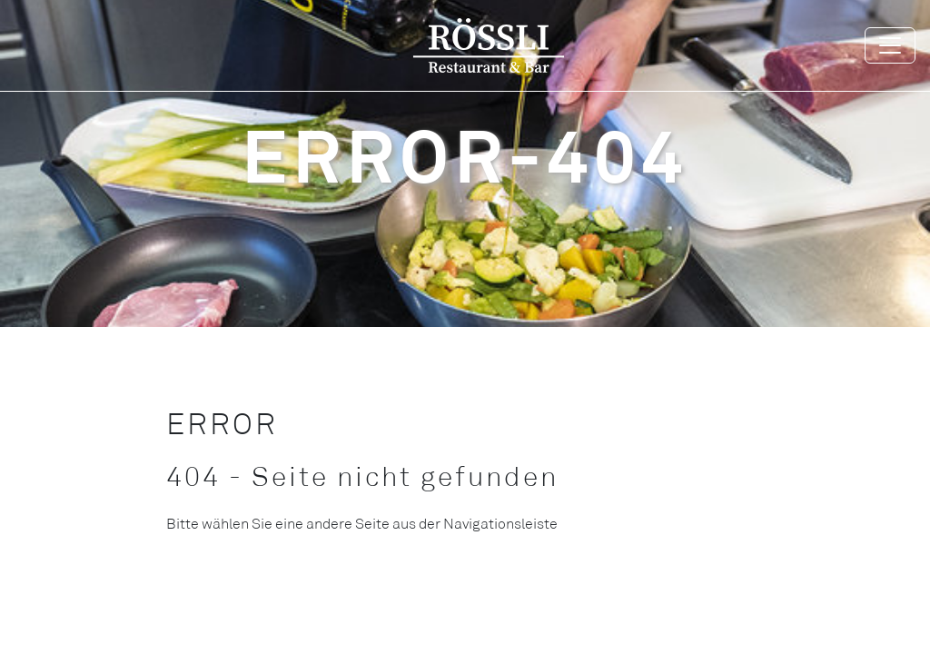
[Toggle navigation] (890, 45)
